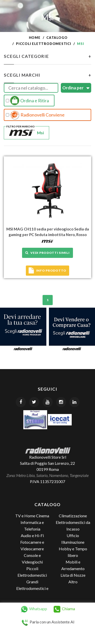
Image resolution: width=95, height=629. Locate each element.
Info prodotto (47, 271)
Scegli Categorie (47, 56)
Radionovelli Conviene (35, 115)
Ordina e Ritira (27, 100)
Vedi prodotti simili (47, 253)
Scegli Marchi (47, 75)
